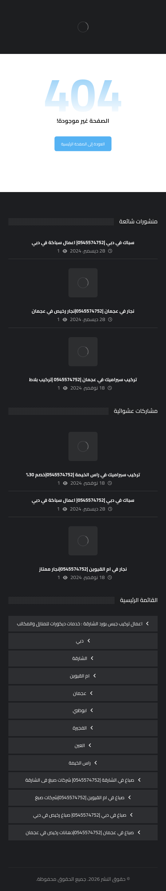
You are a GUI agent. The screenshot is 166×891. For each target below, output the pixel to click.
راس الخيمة (80, 762)
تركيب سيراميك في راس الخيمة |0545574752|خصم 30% (83, 474)
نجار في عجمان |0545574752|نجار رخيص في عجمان (83, 310)
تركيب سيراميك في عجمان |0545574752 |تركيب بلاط (83, 379)
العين (80, 745)
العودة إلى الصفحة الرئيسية (83, 144)
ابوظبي (80, 710)
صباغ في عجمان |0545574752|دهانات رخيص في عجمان (79, 832)
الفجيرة (80, 727)
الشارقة (79, 658)
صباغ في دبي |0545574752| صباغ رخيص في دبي (79, 814)
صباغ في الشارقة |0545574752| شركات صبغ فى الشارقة (79, 779)
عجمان (80, 693)
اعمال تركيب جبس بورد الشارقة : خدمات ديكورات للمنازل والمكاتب (80, 623)
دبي (79, 640)
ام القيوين (80, 675)
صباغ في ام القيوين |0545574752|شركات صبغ (80, 797)
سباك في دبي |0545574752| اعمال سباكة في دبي (83, 242)
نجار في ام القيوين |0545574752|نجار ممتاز (83, 568)
